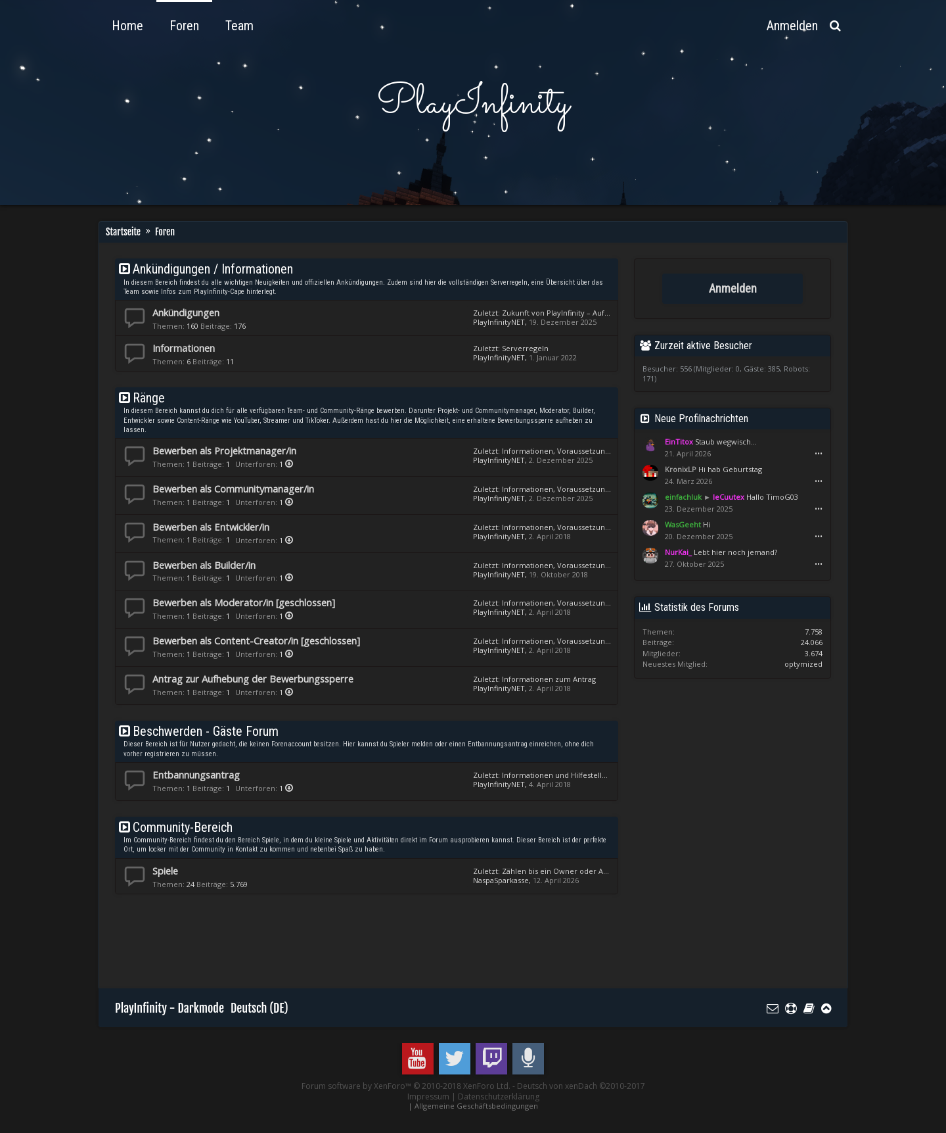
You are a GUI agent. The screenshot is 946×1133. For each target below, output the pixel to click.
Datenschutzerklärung (498, 1096)
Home (127, 26)
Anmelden (733, 288)
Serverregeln (525, 348)
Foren (184, 26)
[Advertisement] (354, 939)
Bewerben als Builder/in (204, 564)
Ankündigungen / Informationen (213, 269)
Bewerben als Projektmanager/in (224, 450)
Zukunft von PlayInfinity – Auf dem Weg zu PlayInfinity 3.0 (602, 313)
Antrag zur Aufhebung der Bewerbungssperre (252, 678)
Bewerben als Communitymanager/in (233, 488)
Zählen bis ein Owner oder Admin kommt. (576, 871)
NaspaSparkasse (501, 880)
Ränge (149, 398)
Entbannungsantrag (196, 774)
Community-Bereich (183, 827)
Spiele (165, 870)
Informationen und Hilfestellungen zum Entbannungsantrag (606, 775)
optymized (803, 664)
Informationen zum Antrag (549, 679)
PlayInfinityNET (499, 322)
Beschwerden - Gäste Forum (206, 731)
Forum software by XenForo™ (406, 1086)
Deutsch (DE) (259, 1008)
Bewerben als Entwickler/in (210, 526)
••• (818, 453)
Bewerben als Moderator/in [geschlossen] (243, 602)
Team (239, 26)
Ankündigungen (185, 312)
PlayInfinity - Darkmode (169, 1008)
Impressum (428, 1096)
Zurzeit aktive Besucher (703, 345)
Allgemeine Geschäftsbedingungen (476, 1106)
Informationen (183, 347)
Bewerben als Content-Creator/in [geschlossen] (256, 640)
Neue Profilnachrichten (701, 418)
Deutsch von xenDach (581, 1086)
